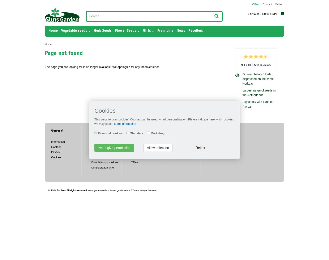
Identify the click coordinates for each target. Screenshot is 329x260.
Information (58, 141)
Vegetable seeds (74, 31)
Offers (256, 4)
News (181, 31)
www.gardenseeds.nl (99, 190)
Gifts (147, 31)
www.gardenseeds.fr (121, 190)
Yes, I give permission (114, 147)
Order (278, 4)
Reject (200, 147)
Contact (267, 4)
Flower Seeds (125, 31)
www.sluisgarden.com (145, 190)
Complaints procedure (104, 162)
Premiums (165, 31)
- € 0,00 (266, 13)
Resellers (195, 31)
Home (53, 30)
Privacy (55, 152)
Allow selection (158, 147)
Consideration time (102, 167)
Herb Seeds (103, 31)
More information (125, 123)
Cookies (56, 157)
